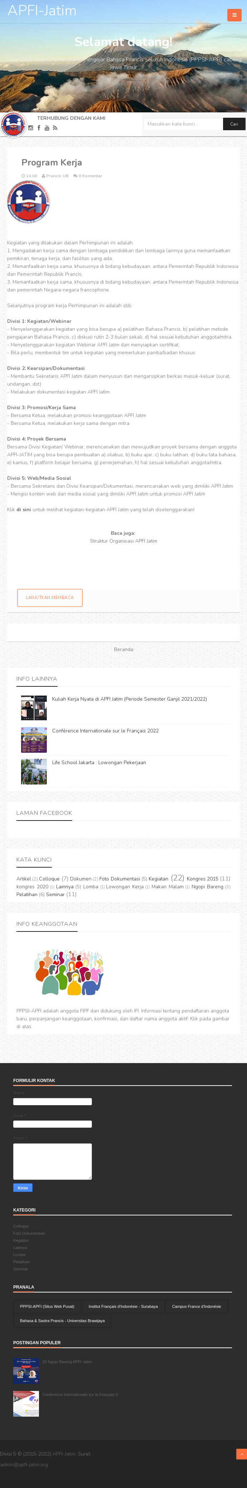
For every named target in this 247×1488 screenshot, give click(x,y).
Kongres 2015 (202, 878)
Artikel (23, 878)
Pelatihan (27, 894)
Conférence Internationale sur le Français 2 (80, 1394)
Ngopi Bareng (207, 886)
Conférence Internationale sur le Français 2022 (105, 730)
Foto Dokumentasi (119, 878)
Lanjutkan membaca (50, 597)
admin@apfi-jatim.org (24, 1464)
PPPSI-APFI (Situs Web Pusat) (47, 1306)
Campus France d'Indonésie (196, 1306)
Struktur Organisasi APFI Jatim (123, 541)
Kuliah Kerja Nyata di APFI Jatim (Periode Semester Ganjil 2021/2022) (129, 699)
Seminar (55, 894)
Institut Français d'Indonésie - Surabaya (123, 1306)
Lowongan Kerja (125, 886)
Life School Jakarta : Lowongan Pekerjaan (99, 762)
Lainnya (65, 886)
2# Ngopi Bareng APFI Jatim (67, 1362)
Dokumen (81, 878)
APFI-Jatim (42, 10)
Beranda (123, 649)
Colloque (49, 878)
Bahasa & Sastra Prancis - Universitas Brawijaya (62, 1321)
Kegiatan (158, 878)
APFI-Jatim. (64, 1454)
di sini (23, 509)
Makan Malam (168, 886)
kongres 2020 (32, 886)
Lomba (90, 886)
